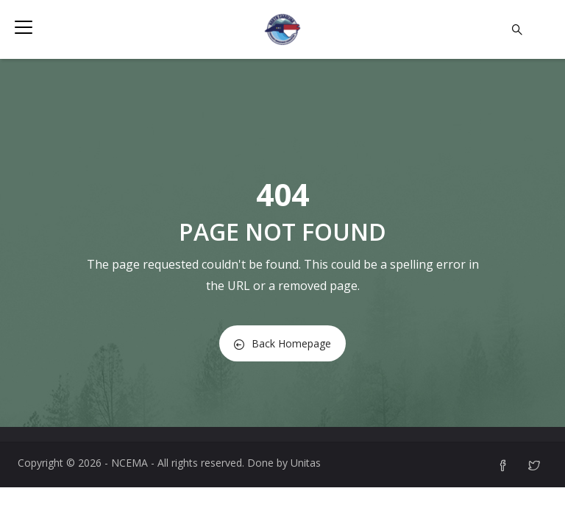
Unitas (306, 463)
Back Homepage (282, 343)
